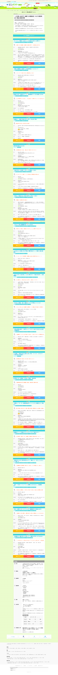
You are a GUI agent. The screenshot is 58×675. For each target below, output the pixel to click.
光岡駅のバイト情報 (14, 648)
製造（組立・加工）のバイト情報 (21, 651)
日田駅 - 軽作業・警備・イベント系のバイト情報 (38, 657)
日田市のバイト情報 (9, 648)
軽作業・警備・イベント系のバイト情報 (11, 651)
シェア (23, 637)
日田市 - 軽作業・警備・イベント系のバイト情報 (13, 657)
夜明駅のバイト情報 (26, 648)
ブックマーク (45, 637)
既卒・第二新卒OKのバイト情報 (17, 654)
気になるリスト (10, 7)
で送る (13, 636)
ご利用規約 (24, 665)
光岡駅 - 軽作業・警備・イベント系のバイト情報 (25, 657)
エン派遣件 (9, 1)
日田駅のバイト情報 (20, 648)
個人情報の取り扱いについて (18, 665)
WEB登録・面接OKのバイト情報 (42, 654)
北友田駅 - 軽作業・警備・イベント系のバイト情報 (26, 658)
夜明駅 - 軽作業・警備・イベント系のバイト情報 (13, 658)
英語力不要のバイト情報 (25, 654)
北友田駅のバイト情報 (32, 648)
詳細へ (39, 63)
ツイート (34, 637)
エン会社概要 (35, 665)
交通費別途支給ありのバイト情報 (33, 654)
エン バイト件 (14, 1)
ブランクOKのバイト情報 (10, 654)
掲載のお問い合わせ (40, 665)
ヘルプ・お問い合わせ (29, 665)
